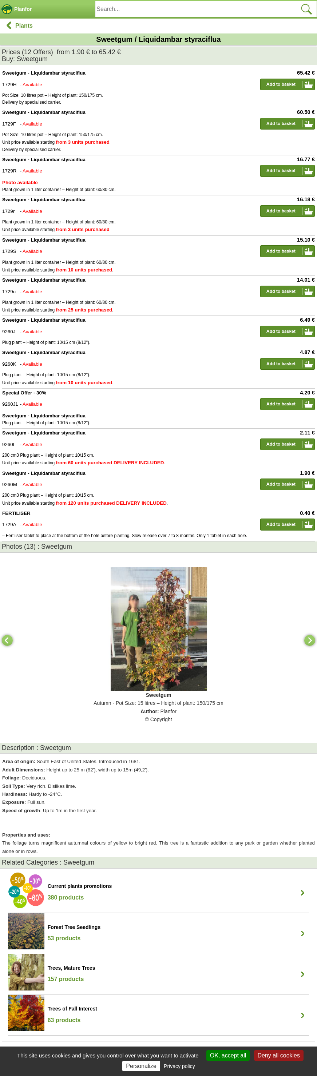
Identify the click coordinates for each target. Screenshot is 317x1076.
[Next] (309, 640)
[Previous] (7, 640)
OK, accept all (228, 1055)
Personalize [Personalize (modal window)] (141, 1066)
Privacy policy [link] (179, 1066)
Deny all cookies (279, 1055)
